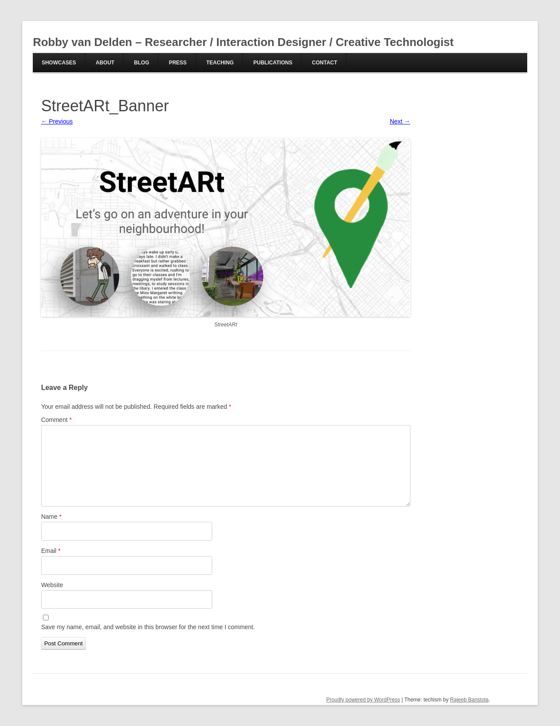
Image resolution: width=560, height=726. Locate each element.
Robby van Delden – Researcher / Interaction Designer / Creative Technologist (243, 42)
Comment (56, 419)
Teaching (220, 63)
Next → (400, 121)
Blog (141, 63)
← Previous (57, 121)
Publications (272, 63)
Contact (324, 63)
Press (178, 63)
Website (52, 584)
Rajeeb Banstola (469, 700)
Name (51, 516)
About (105, 63)
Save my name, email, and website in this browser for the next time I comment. (148, 626)
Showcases (59, 63)
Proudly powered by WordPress (363, 700)
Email (50, 550)
